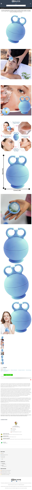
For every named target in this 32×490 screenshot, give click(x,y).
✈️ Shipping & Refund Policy (4, 454)
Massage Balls (2, 8)
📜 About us (2, 453)
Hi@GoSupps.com (4, 466)
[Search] (16, 5)
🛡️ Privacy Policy (3, 456)
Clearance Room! (4, 419)
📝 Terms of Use (3, 457)
